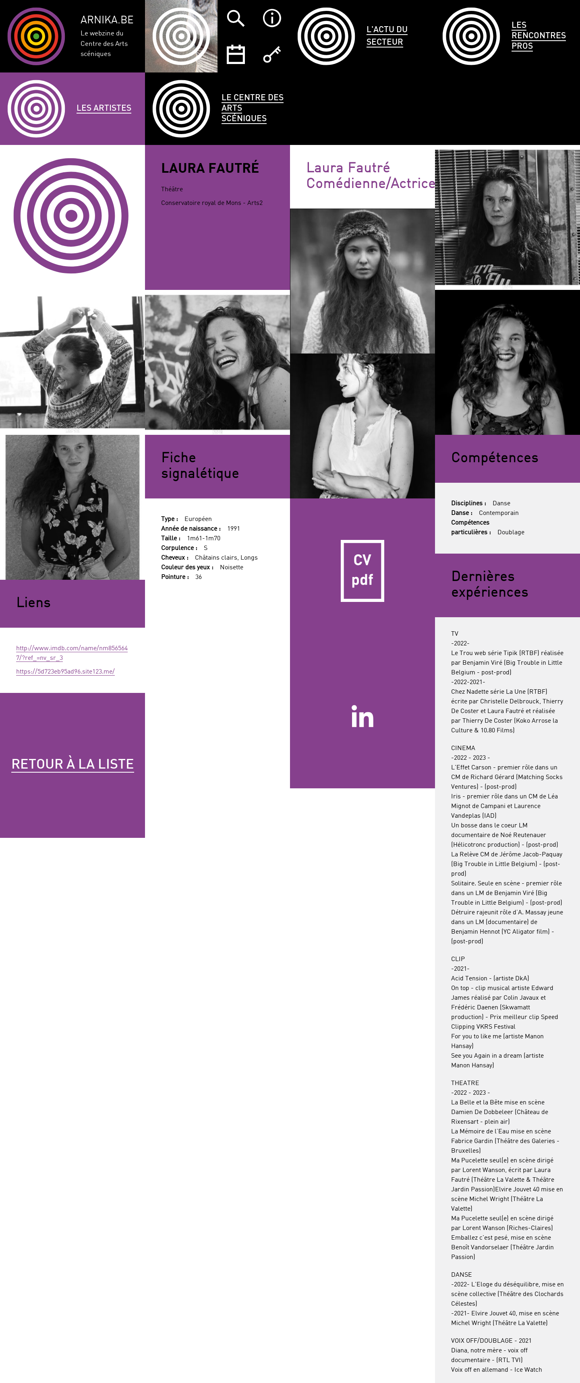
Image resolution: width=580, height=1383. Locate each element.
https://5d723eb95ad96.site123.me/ (65, 672)
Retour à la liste (72, 765)
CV (362, 570)
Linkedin (363, 716)
